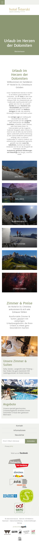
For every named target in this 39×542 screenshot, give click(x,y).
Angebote (9, 404)
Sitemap (19, 523)
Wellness (19, 199)
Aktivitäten (19, 244)
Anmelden (31, 441)
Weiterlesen (19, 51)
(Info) (11, 446)
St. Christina (19, 266)
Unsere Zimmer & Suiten (15, 363)
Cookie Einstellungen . (30, 521)
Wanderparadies (19, 221)
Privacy (9, 446)
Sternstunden (19, 288)
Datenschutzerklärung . (16, 521)
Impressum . (5, 521)
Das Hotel (19, 176)
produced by (19, 527)
